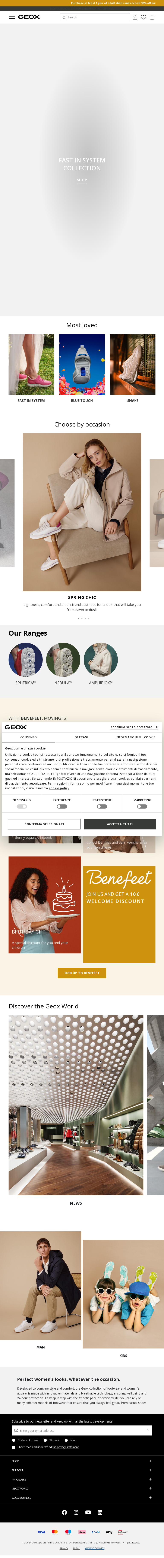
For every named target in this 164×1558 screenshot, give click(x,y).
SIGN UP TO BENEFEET (82, 973)
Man (73, 1440)
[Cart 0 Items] (152, 18)
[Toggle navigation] (12, 17)
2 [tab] (80, 616)
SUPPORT (17, 1470)
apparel (22, 1393)
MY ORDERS (19, 1479)
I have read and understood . (48, 1447)
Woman (54, 1440)
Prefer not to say (28, 1440)
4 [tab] (87, 616)
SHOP (82, 180)
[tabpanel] (82, 522)
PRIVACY (64, 1548)
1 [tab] (77, 616)
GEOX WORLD (20, 1488)
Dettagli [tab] (82, 737)
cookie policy (59, 788)
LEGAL (76, 1548)
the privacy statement (66, 1447)
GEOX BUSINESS (21, 1498)
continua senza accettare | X (134, 727)
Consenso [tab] (28, 737)
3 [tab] (83, 616)
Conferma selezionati (44, 824)
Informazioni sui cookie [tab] (135, 737)
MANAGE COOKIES (94, 1548)
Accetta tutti (120, 824)
